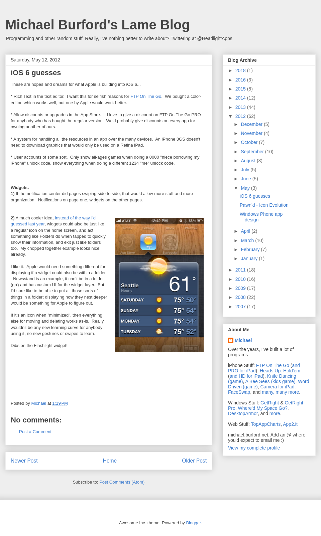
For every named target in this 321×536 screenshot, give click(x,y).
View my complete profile (254, 448)
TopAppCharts (266, 424)
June (246, 178)
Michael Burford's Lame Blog (97, 24)
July (245, 169)
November (252, 133)
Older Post (194, 461)
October (250, 142)
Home (110, 461)
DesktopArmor (243, 413)
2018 (241, 70)
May (246, 188)
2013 (241, 107)
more (275, 413)
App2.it (290, 424)
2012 (241, 116)
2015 (241, 89)
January (250, 258)
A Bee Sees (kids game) (270, 381)
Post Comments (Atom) (121, 482)
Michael (243, 340)
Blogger (193, 522)
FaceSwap (239, 392)
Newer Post (24, 461)
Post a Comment (35, 431)
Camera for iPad (277, 386)
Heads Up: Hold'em (280, 370)
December (252, 124)
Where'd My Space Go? (263, 408)
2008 (241, 297)
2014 (241, 98)
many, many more (280, 392)
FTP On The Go (145, 96)
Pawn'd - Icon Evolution (264, 205)
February (251, 249)
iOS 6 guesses (255, 196)
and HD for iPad (246, 376)
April (246, 231)
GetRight (269, 402)
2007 (241, 306)
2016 (241, 79)
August (248, 160)
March (248, 240)
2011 (241, 270)
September (253, 151)
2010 (241, 279)
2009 (241, 288)
